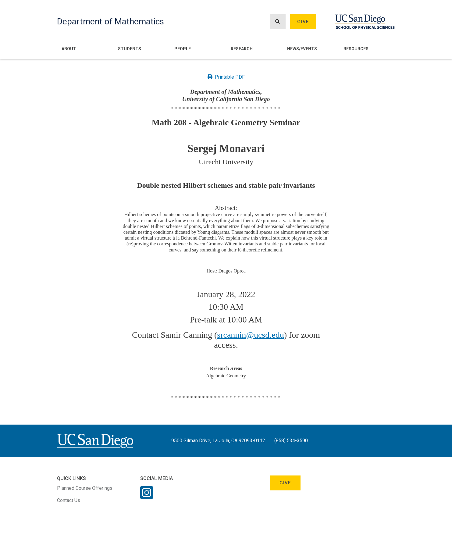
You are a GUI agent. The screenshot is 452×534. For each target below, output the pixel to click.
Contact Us (68, 500)
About (69, 48)
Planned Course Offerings (84, 488)
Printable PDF (226, 77)
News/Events (302, 48)
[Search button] (277, 21)
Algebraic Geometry (226, 375)
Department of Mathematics (110, 21)
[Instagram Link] (146, 496)
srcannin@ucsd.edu (250, 335)
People (182, 48)
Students (129, 48)
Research (242, 48)
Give (303, 21)
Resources (355, 48)
